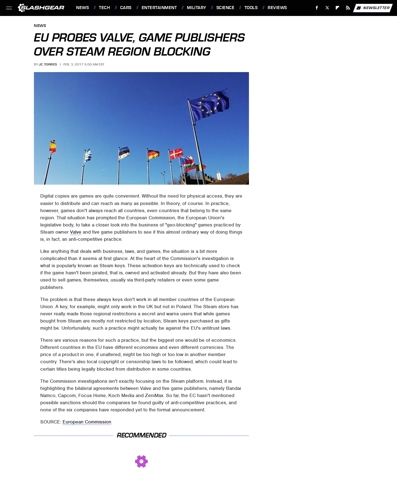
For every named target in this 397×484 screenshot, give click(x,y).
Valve (75, 232)
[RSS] (348, 8)
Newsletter (372, 8)
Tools (251, 7)
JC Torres (48, 64)
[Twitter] (327, 8)
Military (196, 7)
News (82, 7)
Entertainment (159, 7)
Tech (104, 7)
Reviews (277, 7)
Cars (126, 7)
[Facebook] (317, 8)
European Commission (87, 422)
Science (225, 7)
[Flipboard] (338, 8)
